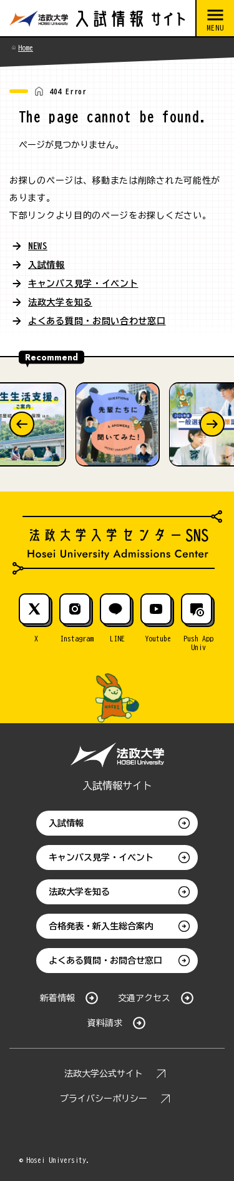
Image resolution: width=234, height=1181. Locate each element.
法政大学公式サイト (103, 1073)
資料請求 (104, 1023)
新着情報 (57, 998)
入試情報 (46, 264)
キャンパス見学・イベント (83, 283)
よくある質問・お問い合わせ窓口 (97, 321)
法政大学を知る (60, 302)
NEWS (37, 246)
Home (25, 47)
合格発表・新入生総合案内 (101, 926)
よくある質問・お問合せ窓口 (105, 960)
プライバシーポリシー (103, 1098)
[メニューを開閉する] (214, 18)
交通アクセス (144, 998)
